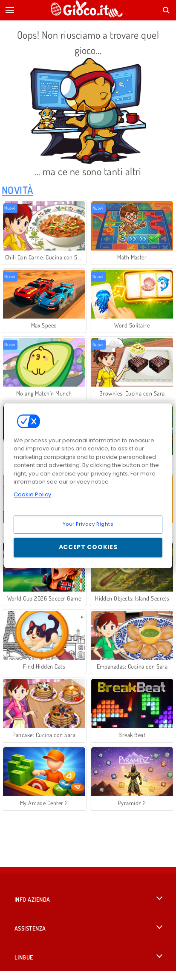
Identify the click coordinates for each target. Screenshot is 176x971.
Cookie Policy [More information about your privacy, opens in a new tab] (32, 494)
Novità (17, 189)
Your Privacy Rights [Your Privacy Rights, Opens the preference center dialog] (88, 524)
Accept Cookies (88, 547)
